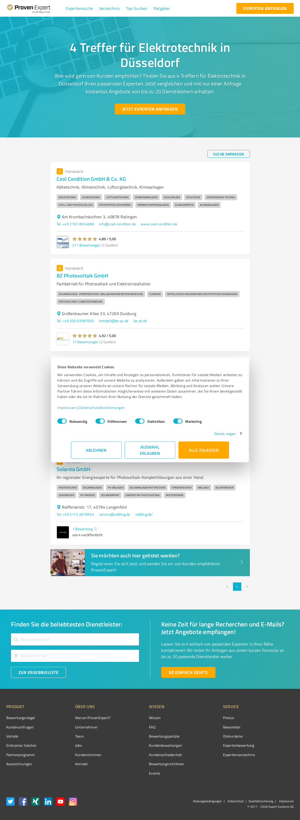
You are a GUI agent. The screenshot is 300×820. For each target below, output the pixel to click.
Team (69, 736)
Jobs (68, 745)
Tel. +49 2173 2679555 (75, 514)
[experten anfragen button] (265, 8)
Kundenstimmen (78, 754)
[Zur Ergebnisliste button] (38, 672)
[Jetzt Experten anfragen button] (150, 109)
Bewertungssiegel (20, 717)
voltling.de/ (144, 514)
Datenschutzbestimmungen (115, 410)
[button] (79, 8)
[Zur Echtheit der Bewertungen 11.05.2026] (274, 763)
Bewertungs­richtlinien (147, 763)
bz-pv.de (140, 320)
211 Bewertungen (86, 245)
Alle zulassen (204, 453)
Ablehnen (96, 453)
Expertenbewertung (209, 745)
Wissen (135, 717)
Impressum (80, 410)
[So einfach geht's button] (188, 672)
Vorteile (12, 736)
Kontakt (71, 763)
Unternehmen (76, 727)
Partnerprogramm (20, 754)
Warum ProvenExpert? (83, 717)
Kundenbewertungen (146, 745)
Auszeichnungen (19, 763)
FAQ (132, 727)
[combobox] (75, 639)
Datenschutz (235, 801)
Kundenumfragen (20, 727)
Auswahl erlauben (150, 453)
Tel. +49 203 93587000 (75, 320)
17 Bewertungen (85, 341)
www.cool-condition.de (159, 223)
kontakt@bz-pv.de (113, 320)
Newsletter (202, 727)
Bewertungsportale (144, 736)
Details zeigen (211, 436)
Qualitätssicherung (261, 801)
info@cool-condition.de (117, 223)
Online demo (203, 736)
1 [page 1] (237, 586)
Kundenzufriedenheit (145, 754)
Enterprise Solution (21, 745)
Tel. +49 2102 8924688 (75, 223)
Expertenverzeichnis (210, 754)
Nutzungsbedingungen (207, 801)
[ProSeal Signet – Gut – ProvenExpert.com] (274, 727)
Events (135, 773)
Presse (199, 717)
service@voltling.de (114, 514)
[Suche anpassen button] (228, 154)
